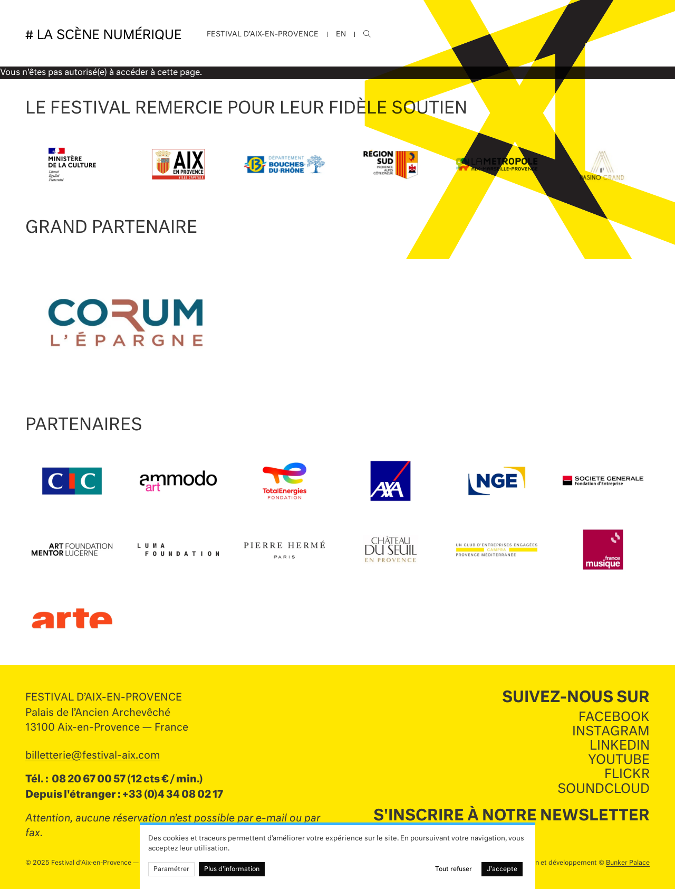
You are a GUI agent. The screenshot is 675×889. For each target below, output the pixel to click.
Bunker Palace (628, 863)
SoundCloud (603, 789)
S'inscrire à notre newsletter (511, 816)
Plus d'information (231, 869)
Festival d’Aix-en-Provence (263, 34)
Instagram (611, 731)
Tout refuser (453, 869)
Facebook (614, 717)
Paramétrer (171, 869)
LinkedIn (620, 746)
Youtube (619, 760)
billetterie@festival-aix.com (92, 756)
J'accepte (502, 869)
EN (341, 34)
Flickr (627, 774)
